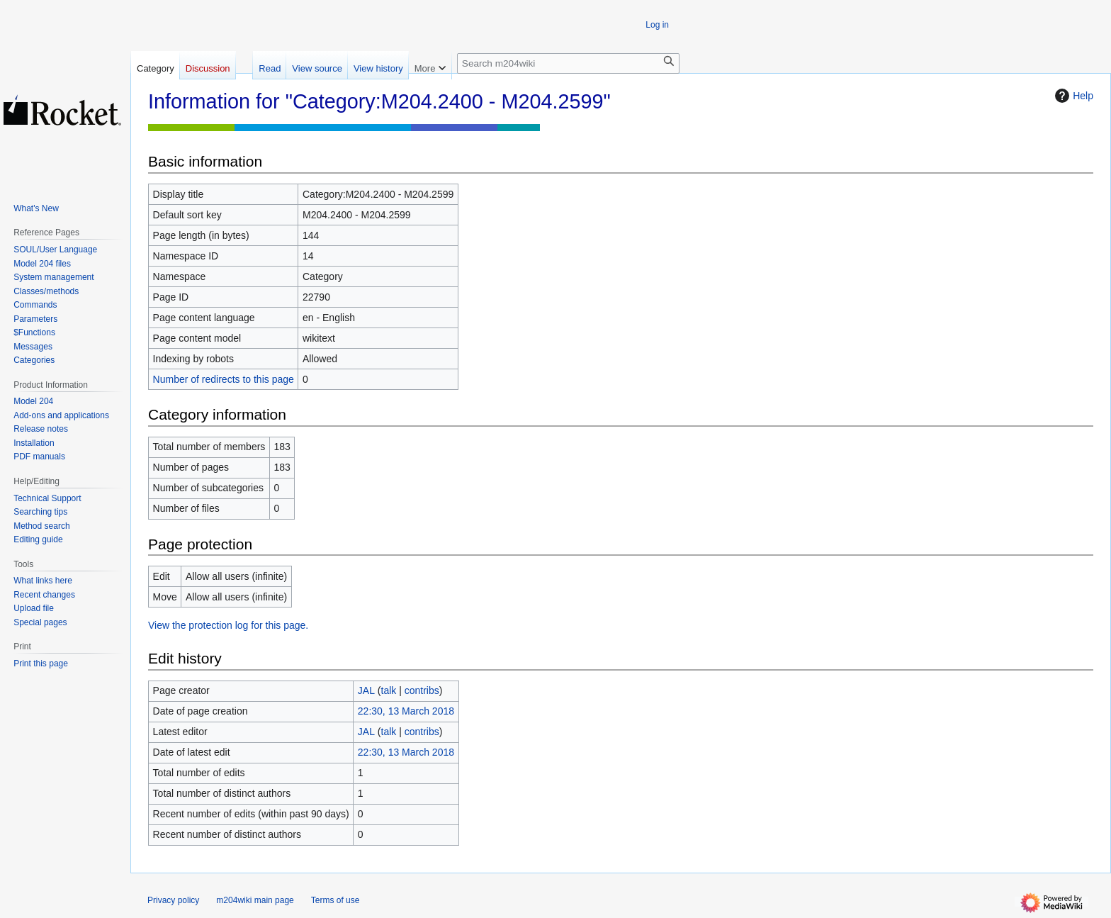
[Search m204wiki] (568, 63)
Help (1072, 96)
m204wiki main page (254, 900)
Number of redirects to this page (223, 379)
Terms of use (335, 900)
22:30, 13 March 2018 (406, 711)
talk (389, 690)
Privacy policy (173, 900)
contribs (422, 690)
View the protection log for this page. (228, 625)
